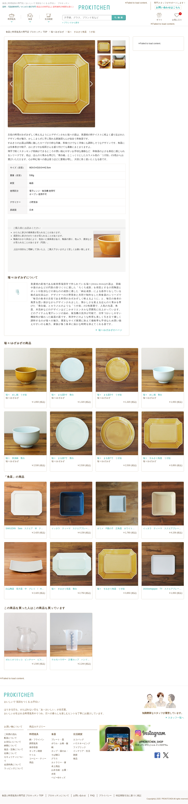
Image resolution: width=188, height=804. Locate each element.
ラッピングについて (13, 768)
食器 (30, 19)
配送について (10, 738)
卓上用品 (55, 766)
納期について (10, 745)
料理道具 (12, 19)
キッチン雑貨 (35, 751)
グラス (54, 758)
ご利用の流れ (10, 734)
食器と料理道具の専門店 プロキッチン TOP (26, 32)
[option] (51, 83)
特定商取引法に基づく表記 (128, 795)
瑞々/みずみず (57, 32)
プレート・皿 (57, 739)
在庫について (10, 753)
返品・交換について (13, 749)
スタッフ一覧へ (176, 717)
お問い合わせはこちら (168, 7)
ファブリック (79, 747)
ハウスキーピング (81, 743)
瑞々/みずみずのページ (110, 330)
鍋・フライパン (36, 739)
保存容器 (33, 747)
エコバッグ (78, 739)
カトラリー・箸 (58, 762)
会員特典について (12, 764)
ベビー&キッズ (58, 777)
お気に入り (177, 17)
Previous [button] (13, 83)
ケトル (32, 755)
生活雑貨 (49, 19)
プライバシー (105, 795)
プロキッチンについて (58, 795)
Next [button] (89, 83)
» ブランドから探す (70, 22)
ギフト (159, 20)
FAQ (92, 795)
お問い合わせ (79, 795)
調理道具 (33, 743)
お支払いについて (12, 742)
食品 (75, 758)
